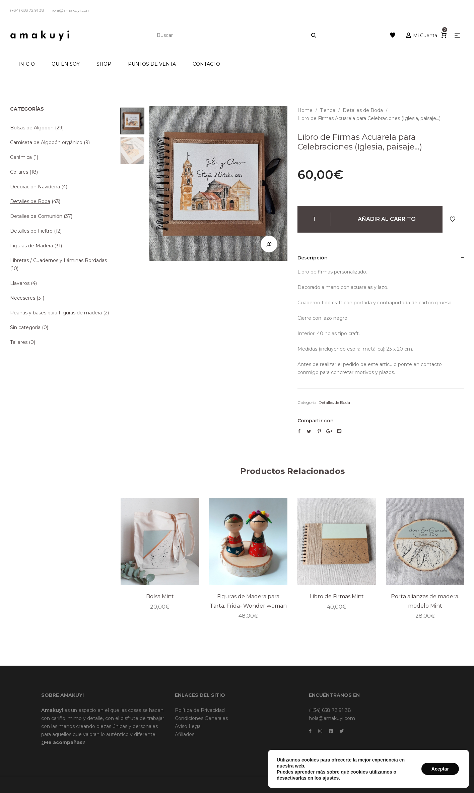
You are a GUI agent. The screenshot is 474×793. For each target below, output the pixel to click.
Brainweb (350, 784)
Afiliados (184, 734)
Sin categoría (25, 327)
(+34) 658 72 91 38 (330, 710)
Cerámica (21, 157)
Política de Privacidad (200, 710)
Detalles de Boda (363, 110)
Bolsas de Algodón (32, 128)
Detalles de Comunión (36, 216)
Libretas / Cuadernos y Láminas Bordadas (58, 260)
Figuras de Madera (31, 246)
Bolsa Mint (160, 597)
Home (305, 110)
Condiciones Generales (201, 718)
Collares (19, 172)
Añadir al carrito (387, 219)
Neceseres (22, 298)
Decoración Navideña (35, 187)
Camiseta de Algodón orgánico (46, 142)
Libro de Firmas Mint (337, 597)
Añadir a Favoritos (452, 219)
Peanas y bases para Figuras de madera (56, 313)
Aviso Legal (188, 726)
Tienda (327, 110)
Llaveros (19, 283)
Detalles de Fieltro (31, 231)
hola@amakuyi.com (332, 718)
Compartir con (315, 421)
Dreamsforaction (381, 784)
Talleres (18, 342)
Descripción (312, 258)
